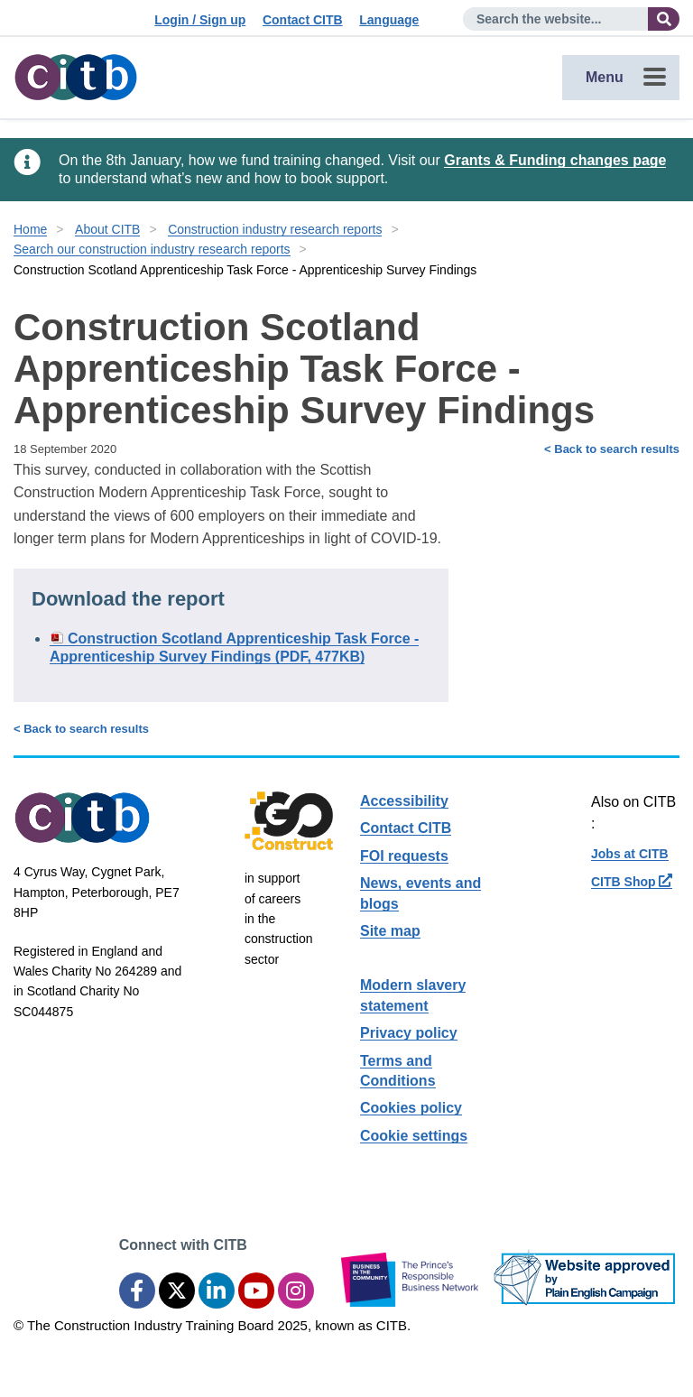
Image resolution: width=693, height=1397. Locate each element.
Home (30, 229)
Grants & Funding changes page (555, 160)
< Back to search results (611, 449)
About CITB (107, 229)
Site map (390, 931)
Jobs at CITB (630, 854)
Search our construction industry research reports (152, 249)
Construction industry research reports (275, 229)
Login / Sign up (199, 20)
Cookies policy (411, 1107)
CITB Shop (631, 881)
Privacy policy (408, 1033)
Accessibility (404, 801)
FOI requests (404, 856)
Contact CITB (303, 20)
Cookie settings (413, 1135)
